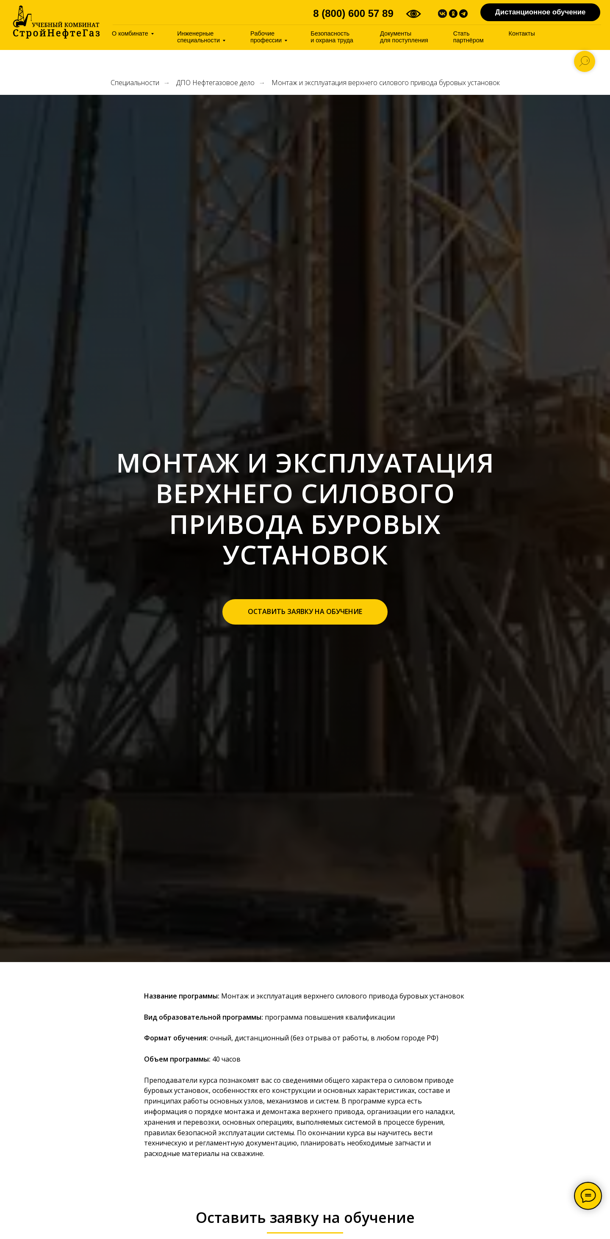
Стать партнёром (468, 37)
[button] (305, 612)
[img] (56, 22)
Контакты (522, 33)
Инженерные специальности (198, 37)
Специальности (135, 83)
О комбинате (130, 33)
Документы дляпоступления (404, 37)
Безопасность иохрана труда (332, 37)
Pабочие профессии (266, 37)
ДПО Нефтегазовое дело (215, 83)
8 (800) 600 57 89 (353, 13)
